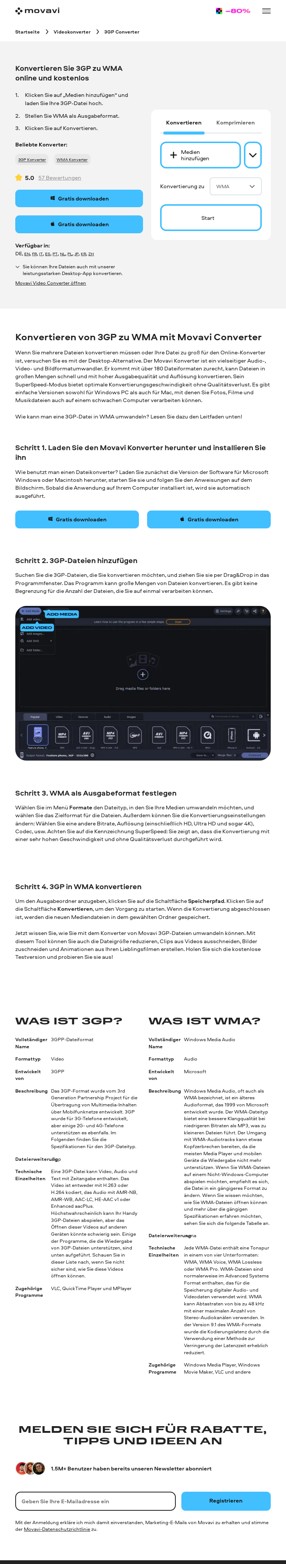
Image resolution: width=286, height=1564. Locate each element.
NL (62, 253)
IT (41, 253)
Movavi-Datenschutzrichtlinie (57, 1529)
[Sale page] (233, 11)
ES (47, 253)
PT (55, 253)
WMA (235, 186)
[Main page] (37, 11)
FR (34, 253)
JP (76, 253)
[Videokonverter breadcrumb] (72, 31)
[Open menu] (266, 11)
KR (83, 253)
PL (69, 253)
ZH (91, 253)
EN (27, 253)
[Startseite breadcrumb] (27, 31)
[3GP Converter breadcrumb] (121, 31)
